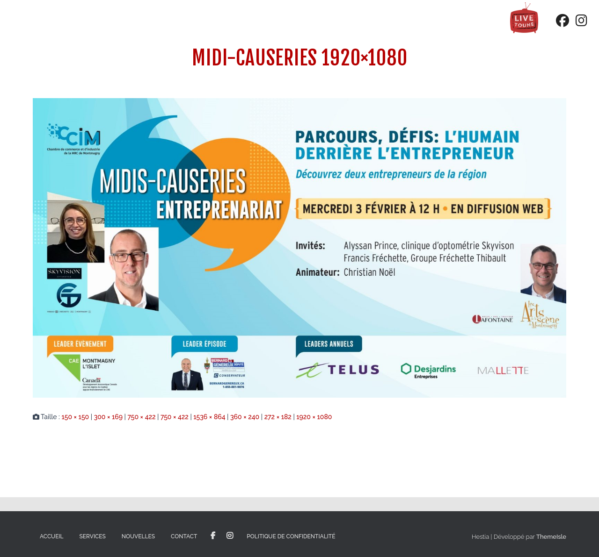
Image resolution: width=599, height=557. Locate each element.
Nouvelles (138, 536)
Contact (184, 536)
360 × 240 (244, 417)
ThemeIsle (551, 536)
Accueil (52, 536)
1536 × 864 (209, 417)
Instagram (230, 536)
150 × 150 (75, 417)
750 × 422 (141, 417)
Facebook (213, 536)
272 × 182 (278, 417)
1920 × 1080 (314, 417)
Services (93, 536)
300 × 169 (108, 417)
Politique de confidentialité (291, 536)
